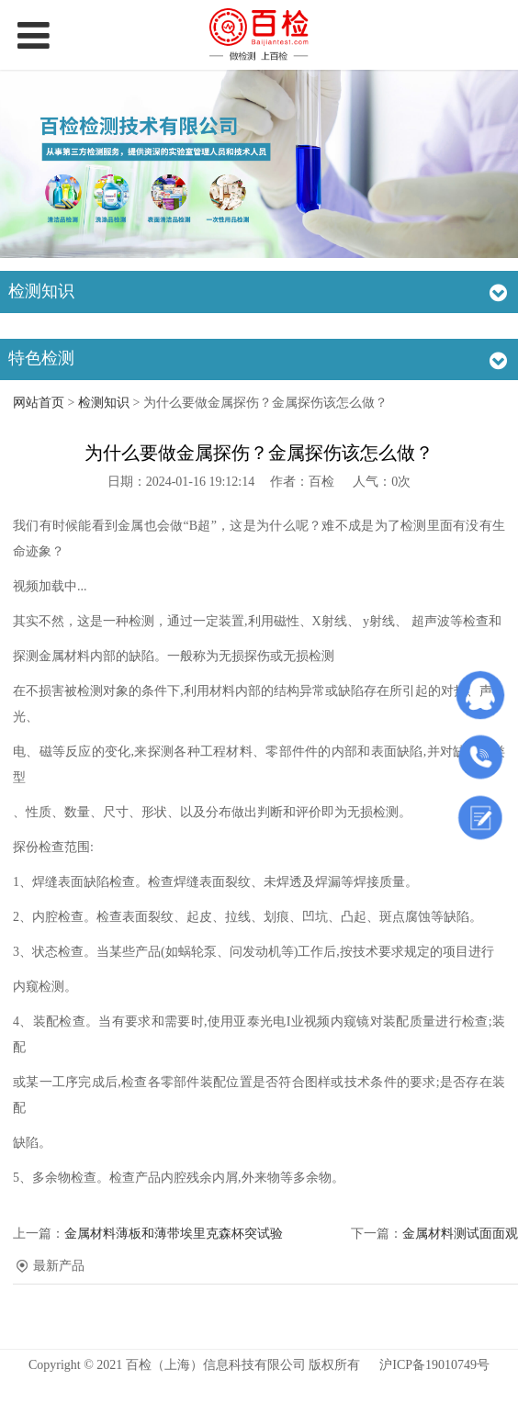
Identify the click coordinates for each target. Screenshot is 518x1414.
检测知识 (104, 403)
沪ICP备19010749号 (434, 1365)
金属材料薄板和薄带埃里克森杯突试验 (173, 1233)
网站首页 (38, 403)
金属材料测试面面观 (460, 1233)
